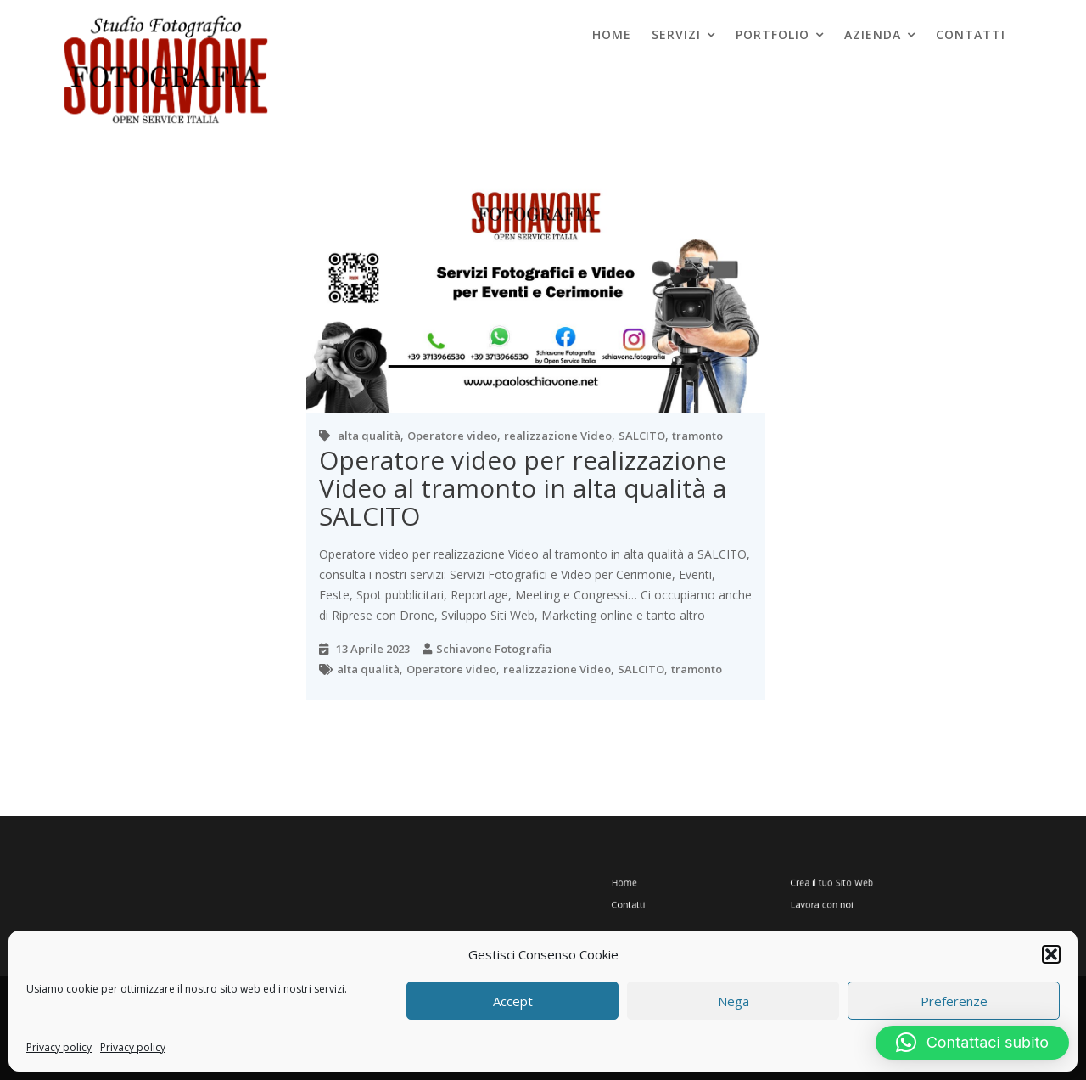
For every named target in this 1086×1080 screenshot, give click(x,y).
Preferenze (954, 1001)
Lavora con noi (814, 899)
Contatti (970, 34)
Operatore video (452, 435)
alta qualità (369, 435)
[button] (1051, 954)
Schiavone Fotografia (493, 648)
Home (611, 34)
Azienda (872, 34)
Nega (733, 1001)
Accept (513, 1001)
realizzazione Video (558, 435)
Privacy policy (59, 1047)
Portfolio (772, 34)
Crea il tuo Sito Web (822, 883)
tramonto (697, 435)
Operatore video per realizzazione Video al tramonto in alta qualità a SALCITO (522, 487)
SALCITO (642, 435)
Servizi (676, 34)
